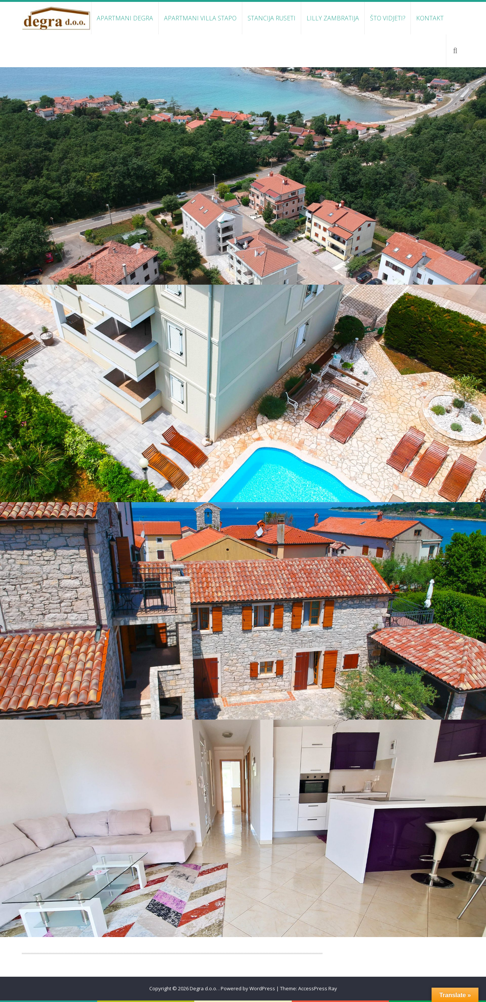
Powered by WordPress (248, 988)
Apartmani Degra (125, 18)
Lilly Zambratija (332, 18)
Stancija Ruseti (272, 18)
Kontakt (430, 18)
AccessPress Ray (317, 988)
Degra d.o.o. (204, 988)
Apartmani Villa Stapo (200, 18)
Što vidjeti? (387, 18)
